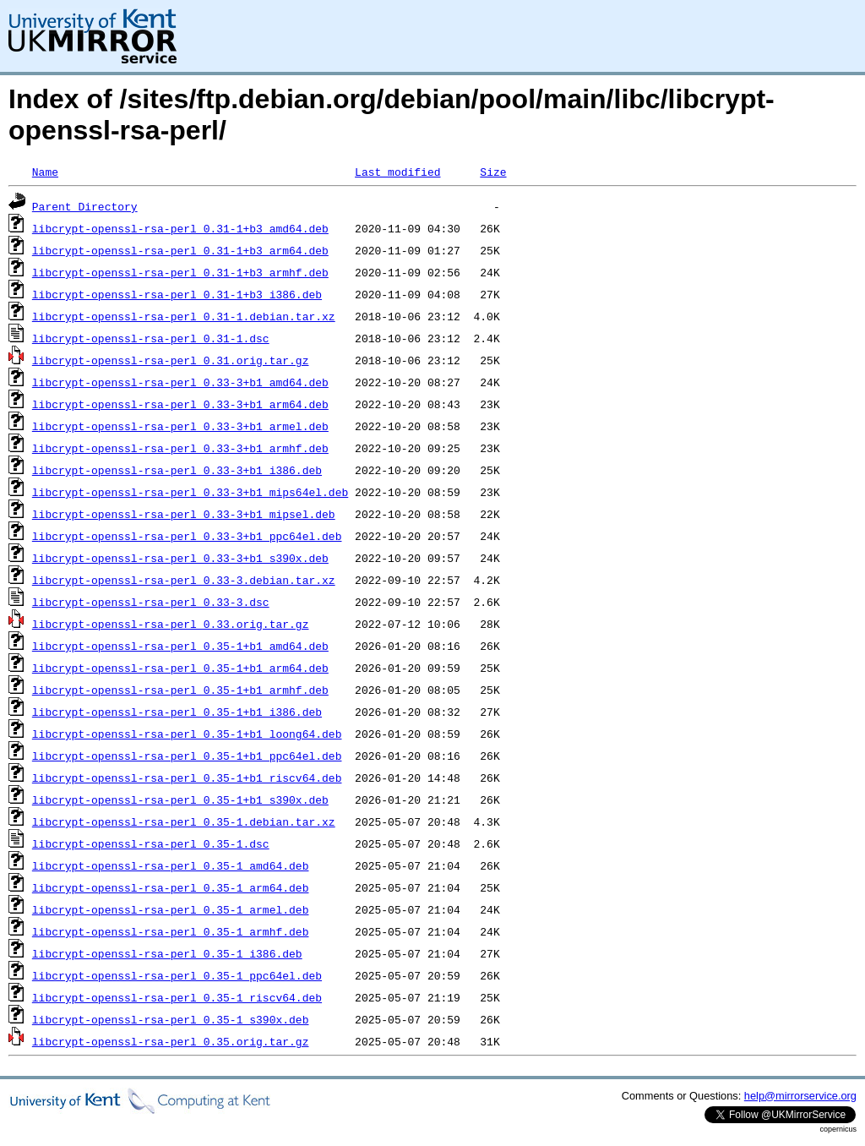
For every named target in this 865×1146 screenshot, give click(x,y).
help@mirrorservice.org (800, 1095)
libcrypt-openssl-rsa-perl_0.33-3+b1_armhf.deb (180, 448)
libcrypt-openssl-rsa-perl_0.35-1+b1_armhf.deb (180, 689)
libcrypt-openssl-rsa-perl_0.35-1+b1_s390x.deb (180, 799)
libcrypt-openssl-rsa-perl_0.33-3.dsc (150, 601)
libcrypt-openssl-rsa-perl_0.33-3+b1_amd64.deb (180, 382)
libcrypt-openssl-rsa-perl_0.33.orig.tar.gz (170, 623)
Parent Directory (85, 206)
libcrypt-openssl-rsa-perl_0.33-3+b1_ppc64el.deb (187, 535)
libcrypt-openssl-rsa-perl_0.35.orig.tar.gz (170, 1041)
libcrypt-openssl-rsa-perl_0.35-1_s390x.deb (170, 1019)
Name (45, 171)
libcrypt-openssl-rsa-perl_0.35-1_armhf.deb (170, 931)
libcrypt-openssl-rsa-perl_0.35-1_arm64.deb (170, 887)
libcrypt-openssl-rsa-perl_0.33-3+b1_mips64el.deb (190, 491)
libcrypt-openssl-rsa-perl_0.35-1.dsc (150, 843)
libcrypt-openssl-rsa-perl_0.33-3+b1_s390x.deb (180, 557)
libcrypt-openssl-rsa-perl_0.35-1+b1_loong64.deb (187, 733)
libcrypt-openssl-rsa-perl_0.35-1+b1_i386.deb (177, 711)
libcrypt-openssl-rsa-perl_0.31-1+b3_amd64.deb (180, 228)
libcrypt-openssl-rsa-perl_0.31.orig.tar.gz (170, 360)
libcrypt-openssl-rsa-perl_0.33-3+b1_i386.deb (177, 470)
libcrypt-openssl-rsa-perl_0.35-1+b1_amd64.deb (180, 645)
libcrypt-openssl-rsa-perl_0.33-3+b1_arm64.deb (180, 404)
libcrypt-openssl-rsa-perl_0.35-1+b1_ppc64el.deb (187, 755)
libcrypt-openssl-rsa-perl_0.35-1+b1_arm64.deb (180, 667)
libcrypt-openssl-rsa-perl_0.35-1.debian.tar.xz (183, 821)
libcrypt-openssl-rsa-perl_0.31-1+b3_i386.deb (177, 294)
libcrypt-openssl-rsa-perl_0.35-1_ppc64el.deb (177, 975)
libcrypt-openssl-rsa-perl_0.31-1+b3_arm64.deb (180, 250)
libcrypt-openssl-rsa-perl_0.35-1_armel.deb (170, 909)
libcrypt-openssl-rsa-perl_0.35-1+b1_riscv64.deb (187, 777)
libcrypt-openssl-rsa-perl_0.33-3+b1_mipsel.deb (183, 513)
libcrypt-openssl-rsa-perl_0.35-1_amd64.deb (170, 865)
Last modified (397, 171)
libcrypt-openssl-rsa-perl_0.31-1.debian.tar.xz (183, 316)
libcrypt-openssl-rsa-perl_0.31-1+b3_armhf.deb (180, 272)
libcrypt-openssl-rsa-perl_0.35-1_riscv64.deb (177, 997)
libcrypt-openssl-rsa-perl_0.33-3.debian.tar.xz (183, 579)
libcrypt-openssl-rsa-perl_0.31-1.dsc (150, 338)
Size (493, 171)
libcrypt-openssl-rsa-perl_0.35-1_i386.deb (167, 953)
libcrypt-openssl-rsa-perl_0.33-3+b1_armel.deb (180, 426)
